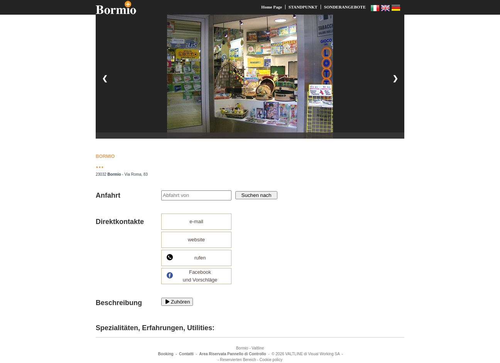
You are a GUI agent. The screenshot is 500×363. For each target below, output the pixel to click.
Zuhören (177, 302)
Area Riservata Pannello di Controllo (232, 354)
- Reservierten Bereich (237, 360)
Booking (166, 354)
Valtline (258, 348)
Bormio (242, 348)
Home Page (271, 7)
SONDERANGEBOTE (345, 7)
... (100, 164)
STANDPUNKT (303, 7)
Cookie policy (270, 360)
